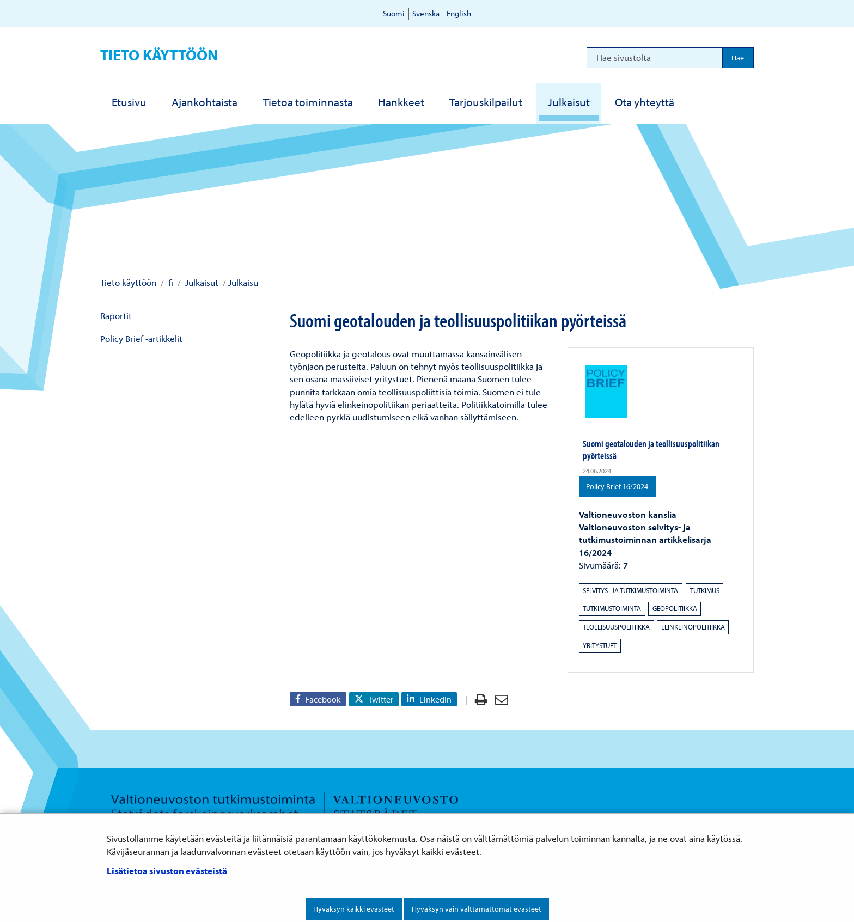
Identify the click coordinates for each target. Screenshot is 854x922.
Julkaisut (200, 282)
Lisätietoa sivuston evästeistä (167, 870)
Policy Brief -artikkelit (141, 338)
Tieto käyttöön (159, 54)
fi (169, 282)
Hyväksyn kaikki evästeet (353, 909)
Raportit (116, 315)
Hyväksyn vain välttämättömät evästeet (476, 909)
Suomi (394, 13)
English (459, 13)
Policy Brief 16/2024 (621, 485)
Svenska (426, 13)
